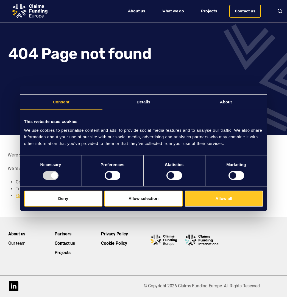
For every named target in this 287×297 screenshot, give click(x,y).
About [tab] (226, 102)
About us (136, 11)
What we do (173, 11)
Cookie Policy (114, 243)
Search (277, 11)
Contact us (245, 11)
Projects (209, 11)
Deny (63, 198)
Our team (17, 243)
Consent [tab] (61, 102)
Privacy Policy (114, 234)
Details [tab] (144, 102)
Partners (63, 234)
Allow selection (143, 198)
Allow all (224, 198)
